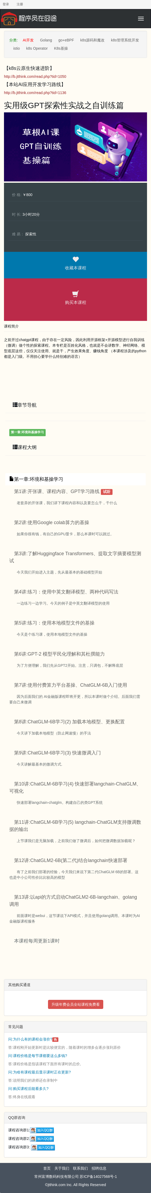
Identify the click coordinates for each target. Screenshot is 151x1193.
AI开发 (28, 40)
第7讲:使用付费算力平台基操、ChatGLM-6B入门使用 (70, 685)
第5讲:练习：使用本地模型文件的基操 (54, 623)
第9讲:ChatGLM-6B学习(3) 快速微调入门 (57, 752)
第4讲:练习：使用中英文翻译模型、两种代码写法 (66, 592)
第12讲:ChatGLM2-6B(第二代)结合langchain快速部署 (70, 860)
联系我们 (80, 1168)
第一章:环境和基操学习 (27, 432)
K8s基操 (61, 48)
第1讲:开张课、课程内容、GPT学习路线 (57, 491)
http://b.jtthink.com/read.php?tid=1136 (35, 93)
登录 (6, 4)
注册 (20, 4)
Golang (46, 40)
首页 (47, 1168)
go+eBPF (66, 40)
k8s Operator (37, 48)
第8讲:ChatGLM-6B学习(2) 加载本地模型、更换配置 (69, 721)
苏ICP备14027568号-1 (98, 1176)
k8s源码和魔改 (92, 40)
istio (16, 48)
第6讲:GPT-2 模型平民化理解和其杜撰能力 (59, 654)
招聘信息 (99, 1168)
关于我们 (61, 1168)
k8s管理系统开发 (125, 40)
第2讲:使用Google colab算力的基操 (51, 522)
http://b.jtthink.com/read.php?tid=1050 (35, 76)
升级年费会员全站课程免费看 (75, 1004)
